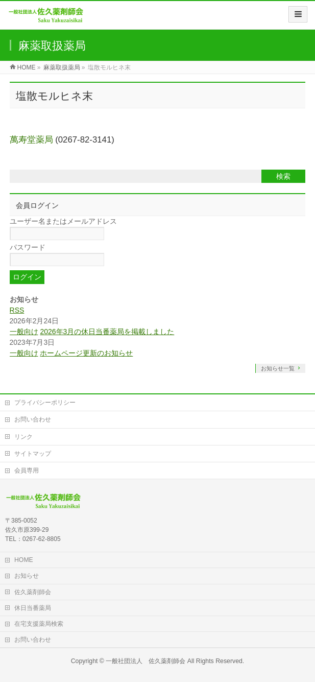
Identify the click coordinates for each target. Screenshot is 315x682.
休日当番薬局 (32, 608)
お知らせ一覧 (278, 368)
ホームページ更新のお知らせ (86, 353)
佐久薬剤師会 (32, 592)
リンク (23, 436)
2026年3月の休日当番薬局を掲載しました (107, 331)
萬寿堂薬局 (31, 140)
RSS (17, 310)
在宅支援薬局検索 (38, 623)
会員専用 (26, 470)
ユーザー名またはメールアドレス (63, 221)
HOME (23, 559)
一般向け (24, 331)
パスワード (27, 247)
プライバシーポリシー (45, 402)
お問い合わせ (32, 419)
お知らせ (26, 575)
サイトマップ (32, 453)
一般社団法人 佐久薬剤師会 (145, 661)
